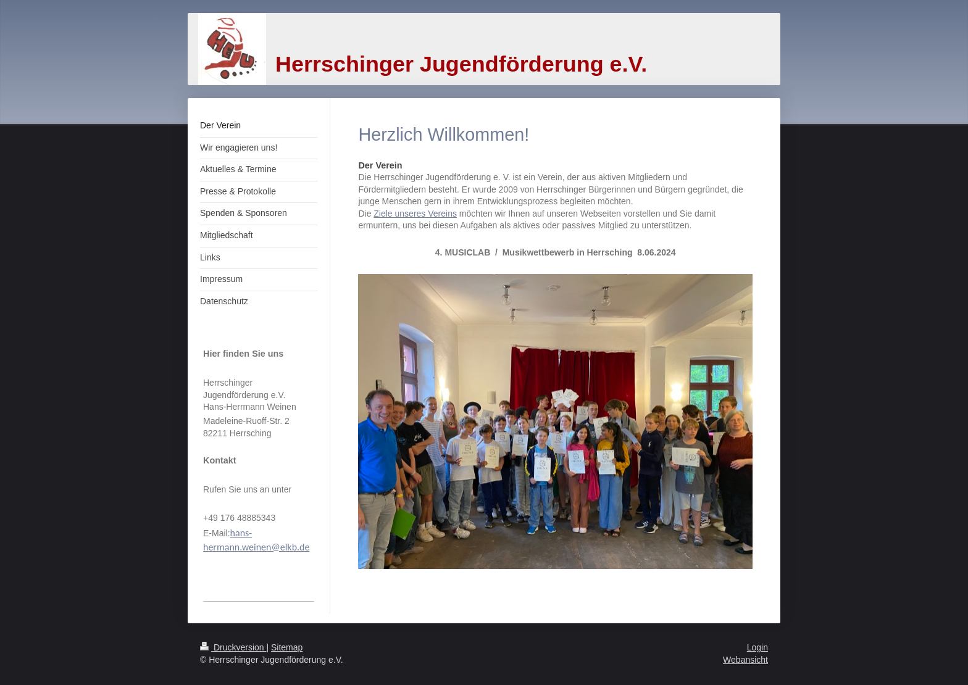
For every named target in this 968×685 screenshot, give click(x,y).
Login (757, 647)
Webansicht (745, 660)
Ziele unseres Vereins (415, 213)
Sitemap (286, 647)
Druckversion (233, 647)
